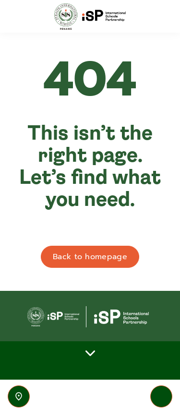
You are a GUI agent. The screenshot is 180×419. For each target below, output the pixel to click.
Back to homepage (90, 257)
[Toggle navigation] (161, 396)
